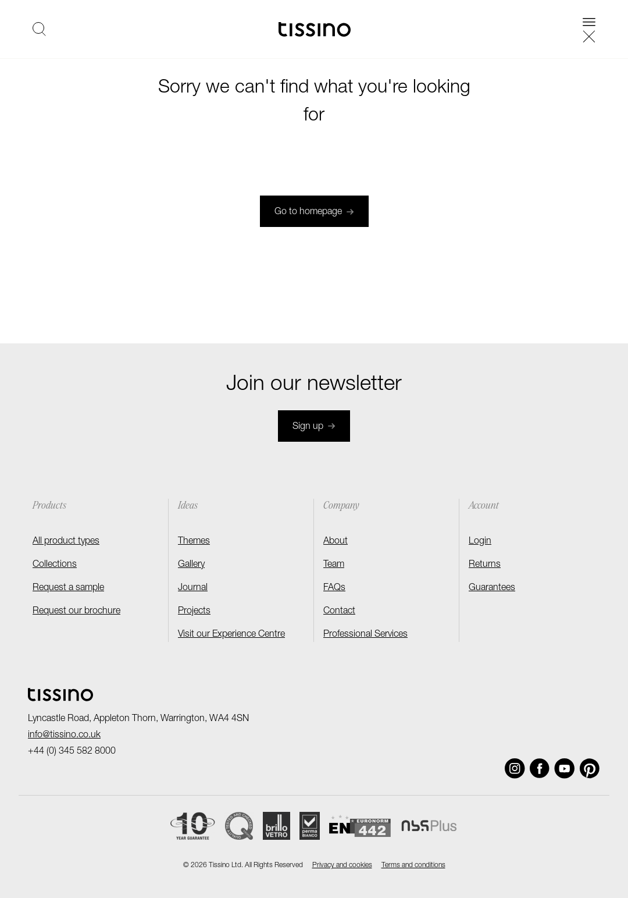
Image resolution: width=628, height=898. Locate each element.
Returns (485, 565)
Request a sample (68, 588)
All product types (66, 541)
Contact (339, 611)
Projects (194, 611)
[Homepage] (315, 29)
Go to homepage (314, 212)
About (335, 541)
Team (333, 565)
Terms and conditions (413, 865)
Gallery (191, 565)
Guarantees (492, 588)
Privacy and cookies (342, 865)
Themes (194, 541)
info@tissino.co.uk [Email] (64, 735)
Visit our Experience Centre (231, 635)
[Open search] (39, 29)
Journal (193, 588)
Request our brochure (76, 611)
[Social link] (515, 768)
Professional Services (365, 635)
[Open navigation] (589, 29)
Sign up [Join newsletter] (314, 427)
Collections (55, 565)
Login (480, 541)
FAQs (334, 588)
